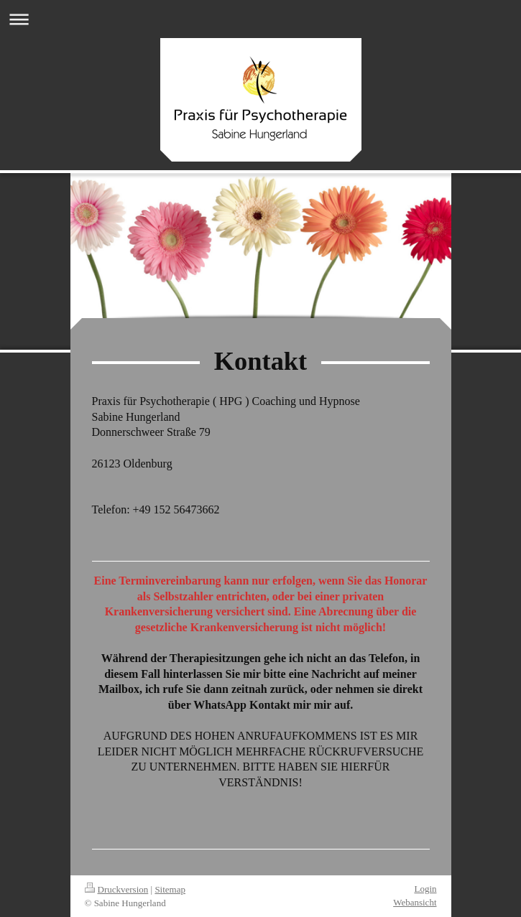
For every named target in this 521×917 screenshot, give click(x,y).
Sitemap (170, 889)
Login (425, 888)
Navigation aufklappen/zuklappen (260, 19)
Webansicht (414, 902)
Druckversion (117, 889)
